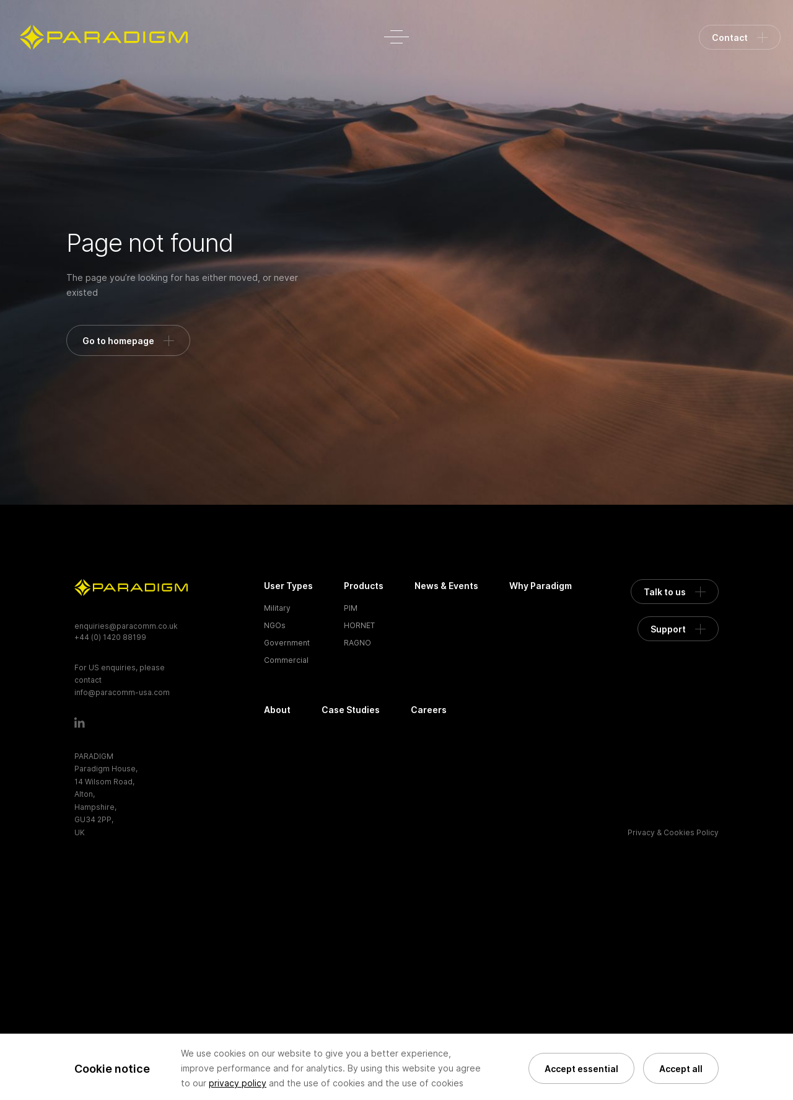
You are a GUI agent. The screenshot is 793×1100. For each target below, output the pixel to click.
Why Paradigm (540, 585)
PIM (350, 608)
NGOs (275, 625)
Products (363, 585)
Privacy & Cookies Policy (673, 832)
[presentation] (153, 1007)
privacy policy (237, 1083)
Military (277, 608)
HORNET (359, 625)
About (277, 709)
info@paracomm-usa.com (122, 692)
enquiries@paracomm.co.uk (126, 626)
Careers (429, 709)
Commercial (286, 660)
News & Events (446, 585)
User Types (288, 585)
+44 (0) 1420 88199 (110, 637)
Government (287, 642)
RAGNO (357, 642)
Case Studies (351, 709)
